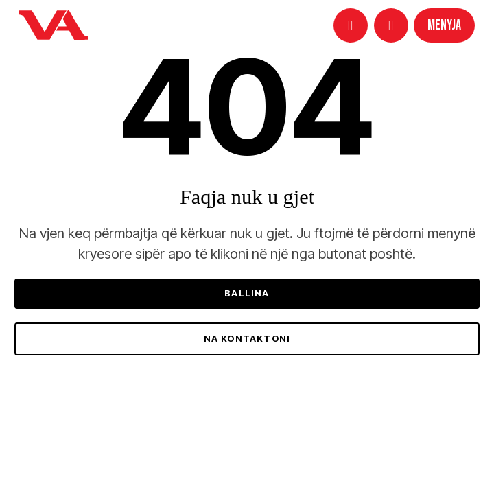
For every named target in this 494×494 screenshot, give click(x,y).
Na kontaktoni (247, 338)
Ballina (246, 293)
